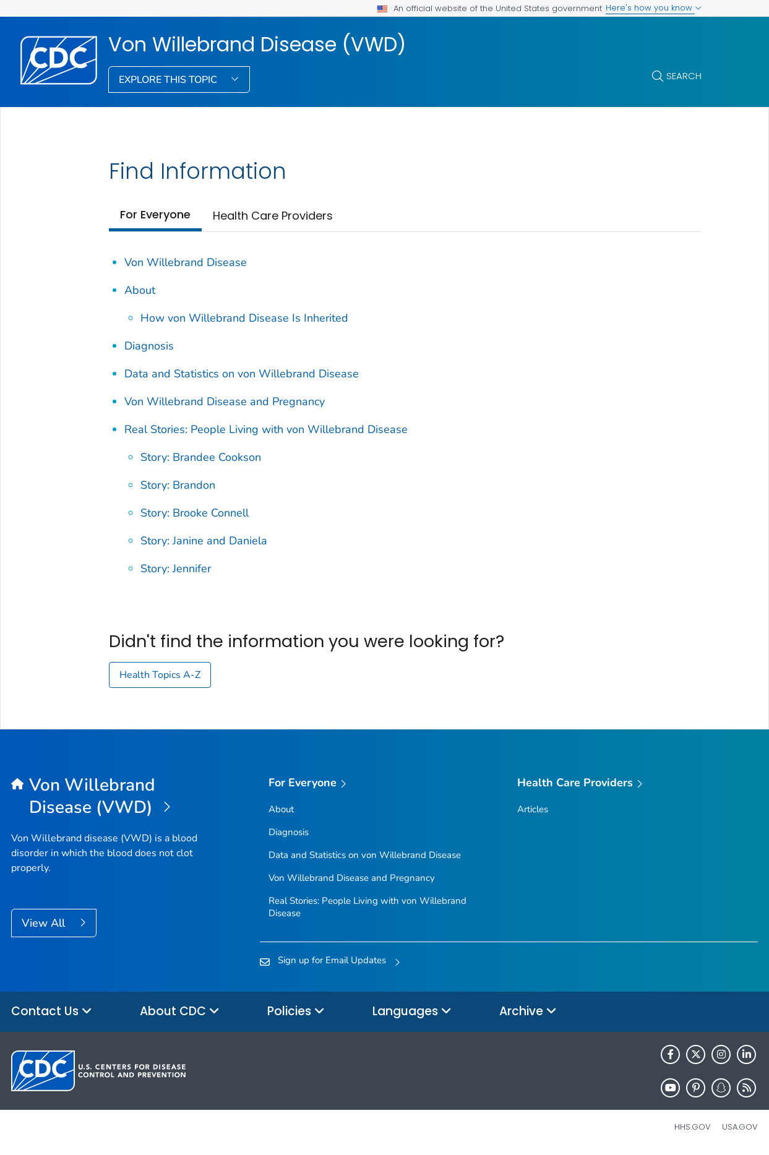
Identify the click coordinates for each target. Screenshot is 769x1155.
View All (45, 923)
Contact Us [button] (51, 1012)
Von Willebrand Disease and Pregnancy (224, 401)
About (139, 290)
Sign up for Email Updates (332, 960)
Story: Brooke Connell (194, 512)
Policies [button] (296, 1012)
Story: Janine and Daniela (203, 540)
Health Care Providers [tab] (273, 215)
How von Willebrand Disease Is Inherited (244, 318)
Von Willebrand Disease (185, 262)
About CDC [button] (180, 1012)
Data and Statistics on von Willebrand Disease (241, 373)
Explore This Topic (169, 80)
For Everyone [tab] (155, 214)
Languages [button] (412, 1012)
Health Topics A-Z (159, 675)
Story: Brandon (177, 485)
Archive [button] (528, 1012)
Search (684, 75)
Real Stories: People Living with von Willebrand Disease (266, 429)
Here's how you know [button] (654, 8)
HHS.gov (692, 1127)
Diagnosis (149, 345)
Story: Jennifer (175, 568)
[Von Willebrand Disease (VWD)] (104, 797)
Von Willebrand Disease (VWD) (257, 44)
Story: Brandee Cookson (200, 457)
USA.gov (740, 1127)
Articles (532, 809)
